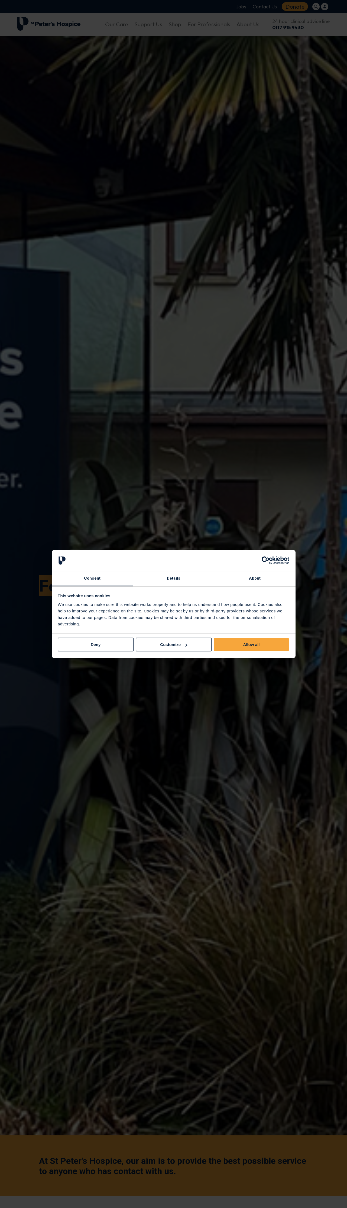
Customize (173, 644)
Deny (96, 644)
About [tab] (255, 578)
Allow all (251, 644)
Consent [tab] (92, 578)
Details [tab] (173, 578)
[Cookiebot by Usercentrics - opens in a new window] (265, 561)
